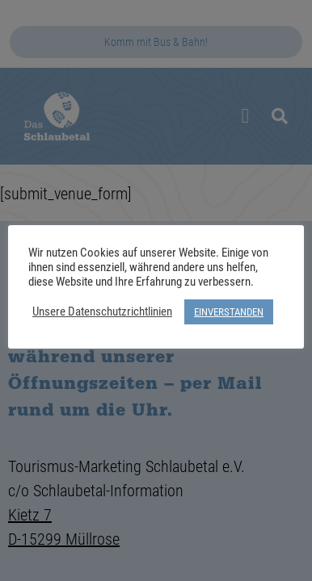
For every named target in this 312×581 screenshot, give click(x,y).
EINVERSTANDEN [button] (229, 311)
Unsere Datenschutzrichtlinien (102, 311)
